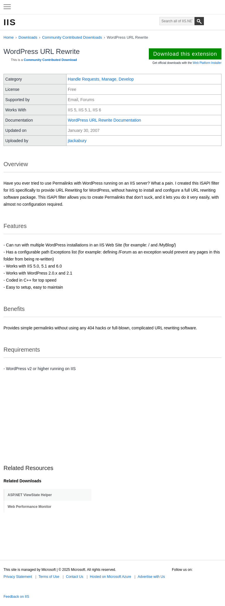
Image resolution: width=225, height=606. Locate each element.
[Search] (199, 21)
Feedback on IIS (16, 597)
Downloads (27, 37)
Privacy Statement (18, 577)
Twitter (174, 575)
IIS (10, 22)
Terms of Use (49, 577)
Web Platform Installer (207, 62)
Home (9, 37)
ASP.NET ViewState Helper (30, 495)
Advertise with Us (151, 577)
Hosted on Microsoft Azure (110, 577)
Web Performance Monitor (29, 507)
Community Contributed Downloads (72, 37)
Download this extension (185, 54)
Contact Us (74, 577)
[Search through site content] (177, 21)
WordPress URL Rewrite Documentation (104, 120)
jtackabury (77, 140)
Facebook (182, 575)
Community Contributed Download (50, 60)
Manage (109, 79)
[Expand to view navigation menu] (7, 7)
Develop (126, 79)
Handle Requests (83, 79)
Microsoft (112, 7)
